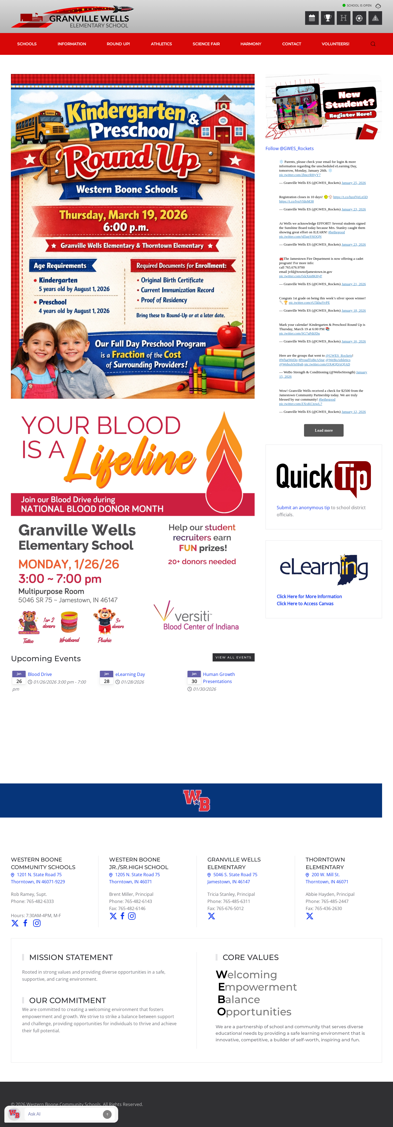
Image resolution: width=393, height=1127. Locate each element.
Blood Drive (40, 674)
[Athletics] (328, 18)
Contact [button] (291, 43)
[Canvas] (359, 18)
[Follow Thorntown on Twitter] (310, 916)
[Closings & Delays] (375, 18)
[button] (373, 44)
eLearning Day (130, 674)
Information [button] (72, 43)
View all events (234, 657)
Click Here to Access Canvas (305, 604)
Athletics (161, 43)
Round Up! (118, 43)
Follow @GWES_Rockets (290, 148)
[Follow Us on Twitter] (15, 923)
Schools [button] (27, 43)
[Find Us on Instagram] (36, 923)
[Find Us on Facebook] (25, 923)
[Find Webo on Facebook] (123, 916)
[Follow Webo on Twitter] (113, 916)
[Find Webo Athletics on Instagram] (132, 916)
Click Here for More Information (309, 597)
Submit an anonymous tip (303, 508)
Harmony (250, 43)
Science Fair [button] (206, 43)
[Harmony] (343, 18)
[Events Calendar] (312, 18)
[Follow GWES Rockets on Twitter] (211, 916)
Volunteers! (335, 43)
